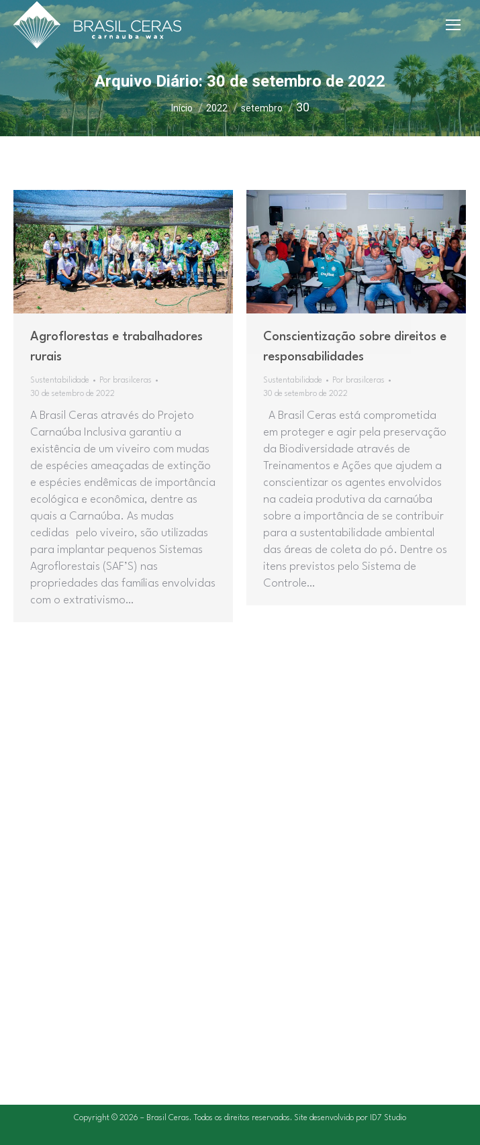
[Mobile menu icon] (453, 24)
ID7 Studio (388, 1118)
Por (125, 381)
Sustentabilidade (59, 381)
